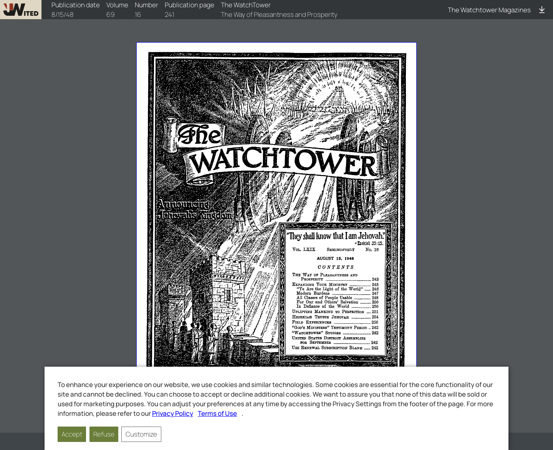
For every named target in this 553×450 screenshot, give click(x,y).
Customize (141, 434)
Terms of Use (217, 413)
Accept (71, 434)
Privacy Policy (172, 413)
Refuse (103, 434)
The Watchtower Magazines (489, 9)
